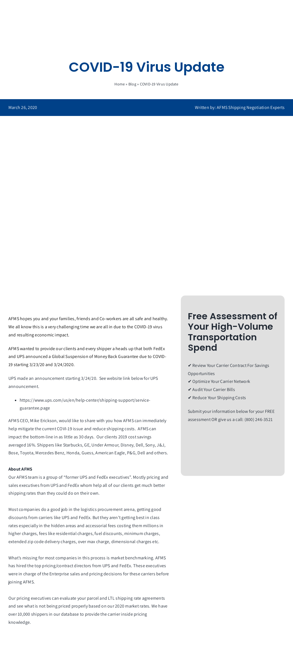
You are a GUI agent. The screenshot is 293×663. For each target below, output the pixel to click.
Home (119, 84)
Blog (132, 84)
